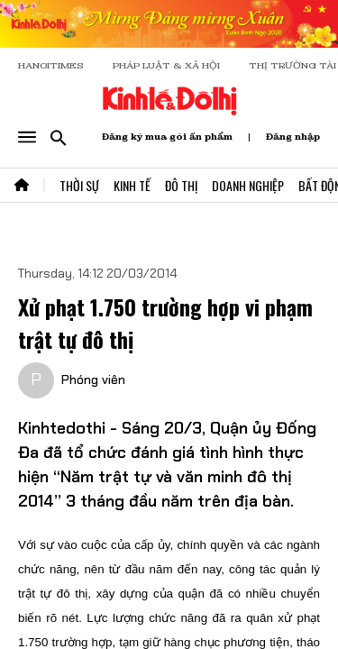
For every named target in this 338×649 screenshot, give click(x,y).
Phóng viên (93, 379)
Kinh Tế (132, 185)
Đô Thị (181, 185)
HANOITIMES (51, 65)
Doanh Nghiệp (248, 185)
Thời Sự (79, 185)
